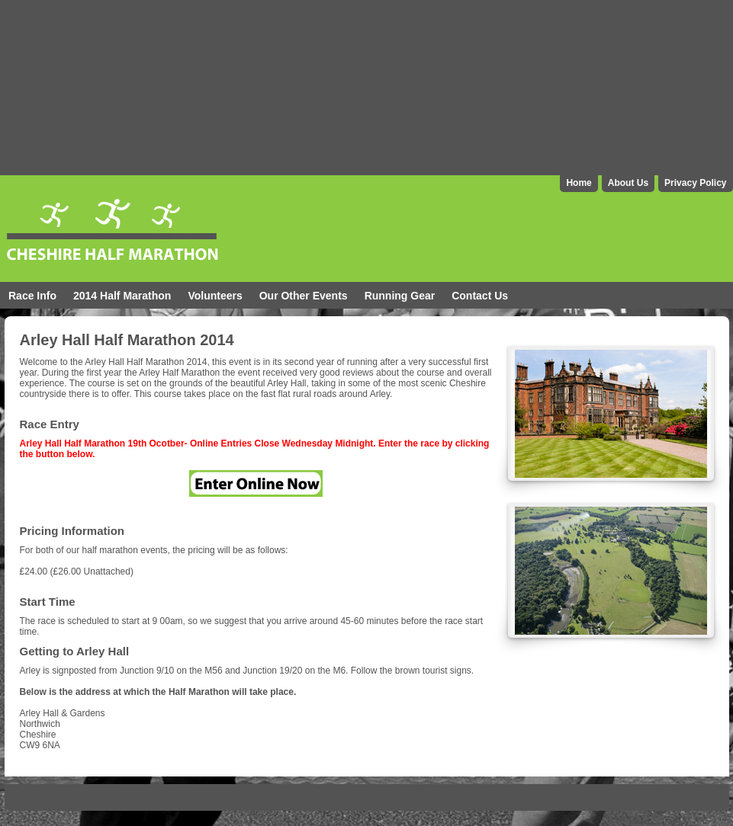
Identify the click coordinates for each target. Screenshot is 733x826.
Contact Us (480, 296)
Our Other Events (303, 296)
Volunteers (215, 296)
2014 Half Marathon (122, 296)
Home (578, 183)
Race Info (32, 296)
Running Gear (400, 296)
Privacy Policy (695, 183)
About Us (628, 183)
